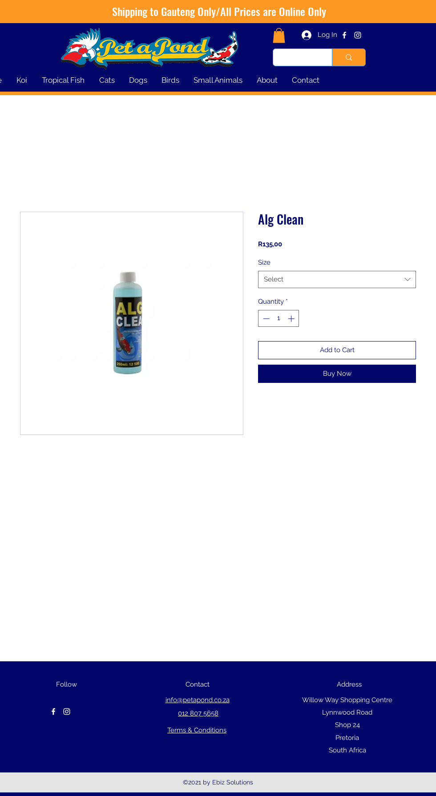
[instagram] (357, 35)
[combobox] (337, 279)
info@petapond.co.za (198, 700)
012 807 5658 (198, 713)
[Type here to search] (296, 57)
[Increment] (292, 318)
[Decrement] (265, 318)
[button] (279, 35)
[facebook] (344, 35)
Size (264, 262)
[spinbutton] (278, 318)
